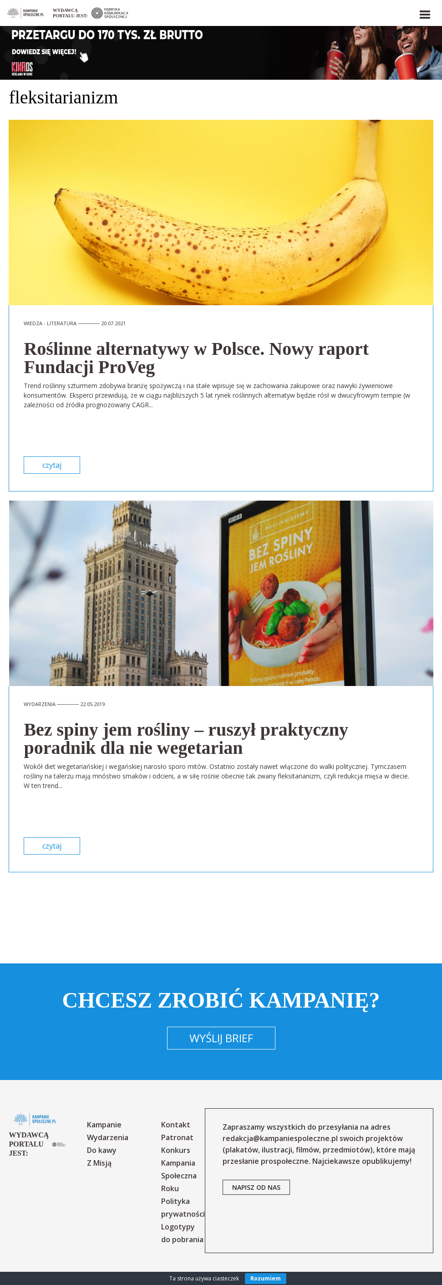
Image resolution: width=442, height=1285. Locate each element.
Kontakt (175, 1125)
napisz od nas (256, 1187)
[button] (424, 13)
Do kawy (102, 1150)
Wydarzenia (107, 1137)
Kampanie (104, 1125)
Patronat (177, 1137)
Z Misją (99, 1163)
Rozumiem (265, 1278)
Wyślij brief (221, 1037)
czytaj (51, 465)
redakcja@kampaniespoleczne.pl (280, 1138)
